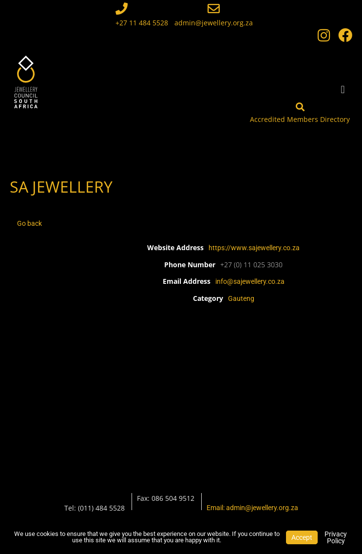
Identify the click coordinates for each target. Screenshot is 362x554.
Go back (29, 223)
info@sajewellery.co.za (250, 281)
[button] (342, 89)
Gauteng (241, 298)
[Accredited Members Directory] (300, 106)
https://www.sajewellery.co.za (254, 248)
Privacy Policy (335, 537)
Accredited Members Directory (300, 119)
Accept (301, 537)
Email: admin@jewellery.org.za (252, 508)
